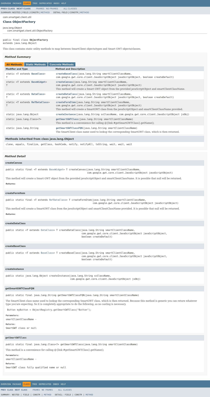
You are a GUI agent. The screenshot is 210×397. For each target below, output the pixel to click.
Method (45, 12)
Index (57, 3)
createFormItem (66, 102)
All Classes (70, 8)
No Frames (52, 8)
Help (63, 3)
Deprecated (45, 3)
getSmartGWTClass (67, 119)
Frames (40, 8)
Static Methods (36, 64)
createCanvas (64, 82)
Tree (35, 3)
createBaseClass (66, 73)
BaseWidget (38, 82)
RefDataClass (39, 102)
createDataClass (66, 94)
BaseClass (37, 73)
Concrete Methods (62, 64)
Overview (6, 3)
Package (17, 3)
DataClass (37, 94)
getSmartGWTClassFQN (69, 128)
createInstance (66, 114)
